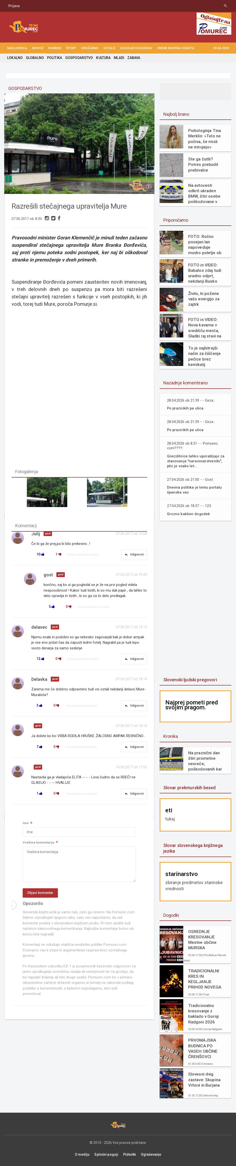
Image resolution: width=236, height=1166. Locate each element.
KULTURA (102, 58)
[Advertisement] (197, 599)
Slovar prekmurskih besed (189, 787)
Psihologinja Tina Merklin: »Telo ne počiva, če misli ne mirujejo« (205, 138)
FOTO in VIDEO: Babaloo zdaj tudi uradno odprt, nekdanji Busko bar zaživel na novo (204, 273)
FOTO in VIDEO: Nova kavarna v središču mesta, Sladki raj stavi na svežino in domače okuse (204, 327)
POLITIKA (54, 58)
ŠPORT (71, 48)
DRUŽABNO (89, 48)
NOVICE (37, 48)
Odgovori (133, 555)
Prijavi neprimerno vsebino (83, 555)
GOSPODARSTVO (78, 58)
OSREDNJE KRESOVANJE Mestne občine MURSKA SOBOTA (205, 939)
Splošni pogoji (106, 1154)
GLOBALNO (34, 58)
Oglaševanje (151, 1154)
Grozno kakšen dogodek (189, 513)
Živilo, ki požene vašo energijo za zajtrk (203, 299)
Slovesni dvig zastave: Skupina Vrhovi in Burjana (204, 1079)
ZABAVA (132, 58)
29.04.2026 (221, 48)
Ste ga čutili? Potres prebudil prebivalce (203, 164)
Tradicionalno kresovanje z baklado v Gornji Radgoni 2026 (203, 1013)
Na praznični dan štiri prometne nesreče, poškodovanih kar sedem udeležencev (204, 761)
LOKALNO (14, 58)
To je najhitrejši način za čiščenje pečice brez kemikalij (204, 356)
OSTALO (109, 48)
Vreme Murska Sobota (175, 48)
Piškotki (129, 1154)
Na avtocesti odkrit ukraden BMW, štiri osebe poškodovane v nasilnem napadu (204, 193)
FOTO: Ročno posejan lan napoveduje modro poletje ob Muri (204, 244)
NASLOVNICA (17, 48)
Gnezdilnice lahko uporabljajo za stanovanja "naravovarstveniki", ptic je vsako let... (196, 461)
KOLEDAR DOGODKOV (136, 48)
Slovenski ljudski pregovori (189, 679)
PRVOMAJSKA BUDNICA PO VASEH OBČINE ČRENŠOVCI (202, 1048)
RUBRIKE (54, 48)
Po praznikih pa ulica (185, 408)
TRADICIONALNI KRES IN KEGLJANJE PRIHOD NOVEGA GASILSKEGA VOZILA (204, 979)
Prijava (14, 6)
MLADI (118, 58)
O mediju (82, 1154)
